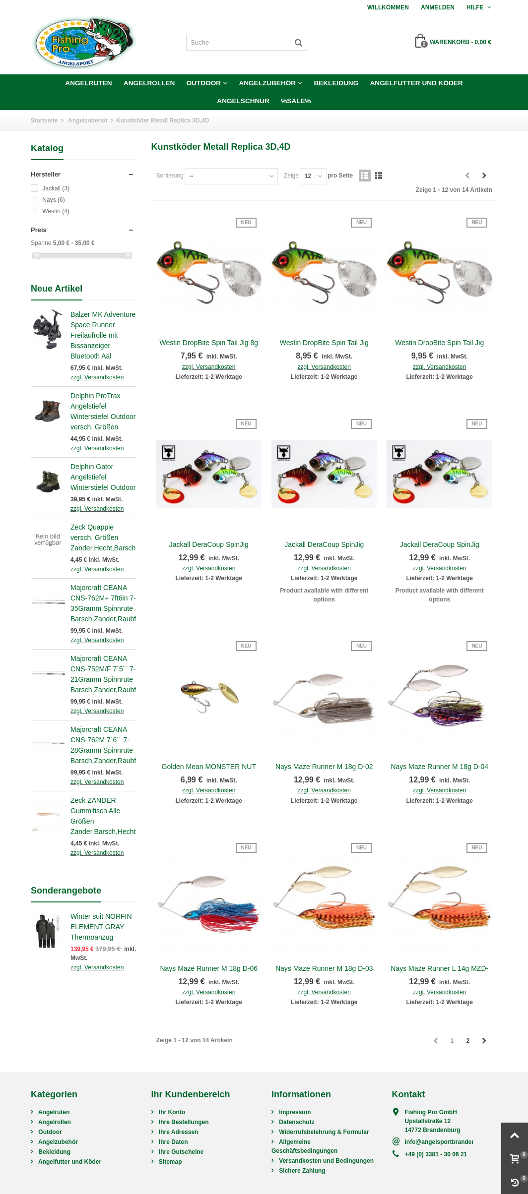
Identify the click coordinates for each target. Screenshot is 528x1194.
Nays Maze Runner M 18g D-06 (209, 968)
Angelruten (88, 83)
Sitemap (169, 1161)
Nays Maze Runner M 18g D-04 (439, 767)
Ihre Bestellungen (183, 1122)
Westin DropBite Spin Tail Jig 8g (209, 343)
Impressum (294, 1112)
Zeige (291, 175)
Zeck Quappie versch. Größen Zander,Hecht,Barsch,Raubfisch (103, 537)
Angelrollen (149, 83)
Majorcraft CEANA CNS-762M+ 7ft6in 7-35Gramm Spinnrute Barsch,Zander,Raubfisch (103, 603)
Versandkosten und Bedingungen (325, 1160)
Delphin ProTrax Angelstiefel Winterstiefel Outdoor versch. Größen (102, 411)
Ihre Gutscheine (180, 1151)
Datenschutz (296, 1122)
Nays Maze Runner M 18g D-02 (324, 767)
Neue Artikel (56, 289)
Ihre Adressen (177, 1132)
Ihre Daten (172, 1141)
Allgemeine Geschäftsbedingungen (304, 1146)
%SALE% (296, 101)
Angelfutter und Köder (416, 83)
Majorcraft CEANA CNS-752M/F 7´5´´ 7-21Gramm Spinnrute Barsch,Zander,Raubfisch (103, 674)
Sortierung (170, 175)
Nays (53, 199)
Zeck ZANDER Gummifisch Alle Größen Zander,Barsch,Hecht (102, 816)
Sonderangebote (66, 891)
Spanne (41, 242)
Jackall (55, 188)
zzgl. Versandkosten (97, 377)
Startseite (44, 120)
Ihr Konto (171, 1112)
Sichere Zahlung (301, 1170)
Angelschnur (243, 101)
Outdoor (204, 83)
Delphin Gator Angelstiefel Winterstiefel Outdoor (102, 477)
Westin (55, 211)
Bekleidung (336, 83)
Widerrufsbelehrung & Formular (323, 1132)
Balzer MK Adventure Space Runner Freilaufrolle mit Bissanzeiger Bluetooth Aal (102, 335)
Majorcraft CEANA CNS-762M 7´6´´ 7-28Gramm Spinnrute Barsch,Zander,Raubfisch (103, 745)
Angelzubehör (267, 83)
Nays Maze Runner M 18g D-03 (324, 968)
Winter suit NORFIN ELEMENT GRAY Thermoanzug (101, 926)
